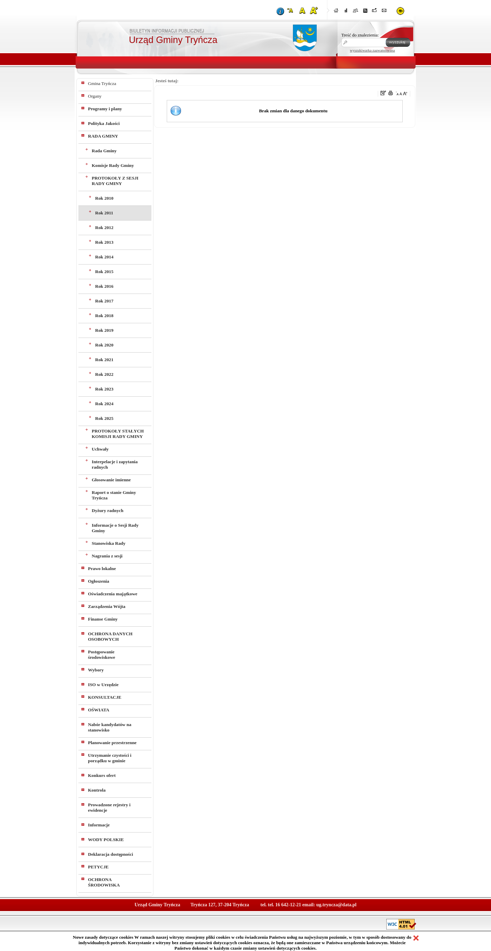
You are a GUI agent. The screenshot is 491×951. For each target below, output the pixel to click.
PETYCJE (98, 866)
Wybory (96, 669)
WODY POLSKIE (106, 839)
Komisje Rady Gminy (113, 165)
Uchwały (100, 449)
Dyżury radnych (107, 510)
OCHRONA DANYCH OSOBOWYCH (110, 636)
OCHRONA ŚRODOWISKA (104, 882)
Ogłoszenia (98, 581)
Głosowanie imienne (111, 479)
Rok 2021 (104, 359)
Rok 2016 (104, 286)
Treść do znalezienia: (360, 35)
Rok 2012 (104, 227)
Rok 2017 (104, 300)
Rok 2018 (104, 315)
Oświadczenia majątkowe (112, 593)
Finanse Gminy (103, 619)
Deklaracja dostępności (110, 854)
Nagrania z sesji (107, 555)
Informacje (99, 824)
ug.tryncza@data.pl (336, 904)
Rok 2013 (104, 242)
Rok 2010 (104, 198)
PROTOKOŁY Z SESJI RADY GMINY (115, 180)
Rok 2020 (104, 344)
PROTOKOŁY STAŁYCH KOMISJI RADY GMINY (118, 433)
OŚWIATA (98, 709)
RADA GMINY (103, 136)
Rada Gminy (104, 150)
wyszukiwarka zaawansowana (372, 50)
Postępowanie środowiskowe (101, 654)
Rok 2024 (104, 403)
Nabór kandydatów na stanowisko (109, 727)
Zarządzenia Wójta (106, 606)
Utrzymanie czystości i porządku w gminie (109, 758)
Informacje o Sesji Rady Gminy (115, 528)
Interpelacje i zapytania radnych (115, 464)
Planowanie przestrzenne (112, 742)
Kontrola (97, 790)
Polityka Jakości (104, 123)
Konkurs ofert (102, 775)
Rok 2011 (104, 212)
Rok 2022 (104, 374)
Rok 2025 (104, 418)
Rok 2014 (104, 256)
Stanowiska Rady (108, 543)
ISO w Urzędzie (103, 684)
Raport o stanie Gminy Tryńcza (114, 495)
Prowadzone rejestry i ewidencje (109, 807)
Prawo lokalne (102, 568)
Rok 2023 (104, 389)
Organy (95, 96)
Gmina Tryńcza (102, 83)
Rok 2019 (104, 330)
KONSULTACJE (104, 697)
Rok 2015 (104, 271)
